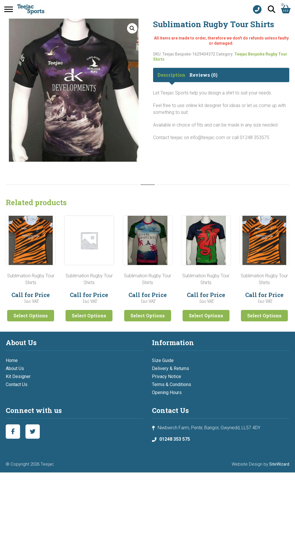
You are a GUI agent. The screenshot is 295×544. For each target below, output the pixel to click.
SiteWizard (279, 464)
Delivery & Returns (170, 368)
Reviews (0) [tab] (203, 75)
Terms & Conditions (171, 384)
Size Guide (163, 360)
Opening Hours (167, 392)
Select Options (30, 315)
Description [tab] (171, 75)
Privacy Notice (166, 376)
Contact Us (16, 384)
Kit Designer (18, 376)
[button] (132, 28)
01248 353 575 (174, 439)
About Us (15, 368)
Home (12, 360)
